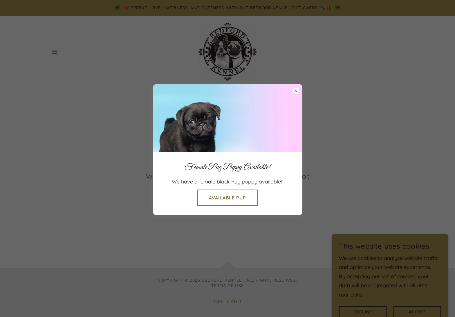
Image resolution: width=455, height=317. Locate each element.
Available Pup (227, 198)
